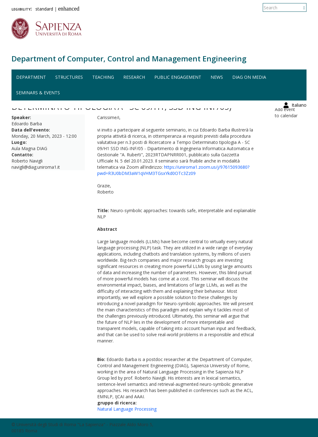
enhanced (69, 9)
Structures (69, 77)
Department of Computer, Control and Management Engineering (128, 58)
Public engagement (177, 77)
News (217, 77)
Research (134, 77)
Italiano (299, 8)
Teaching (103, 77)
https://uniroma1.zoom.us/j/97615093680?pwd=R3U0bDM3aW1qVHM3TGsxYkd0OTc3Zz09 (173, 170)
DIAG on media (249, 77)
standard (44, 9)
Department (31, 77)
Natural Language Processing (127, 409)
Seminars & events (38, 93)
